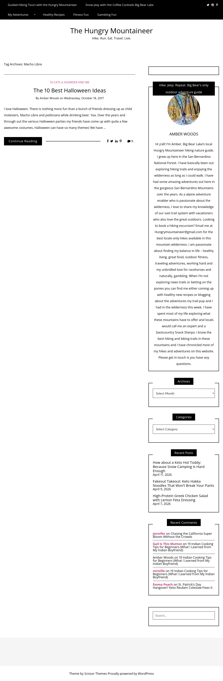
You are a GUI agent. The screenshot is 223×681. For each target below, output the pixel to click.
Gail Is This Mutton (167, 544)
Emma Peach (163, 584)
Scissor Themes (95, 673)
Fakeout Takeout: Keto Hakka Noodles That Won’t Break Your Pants (183, 483)
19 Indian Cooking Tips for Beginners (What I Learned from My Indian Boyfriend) (183, 547)
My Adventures (18, 15)
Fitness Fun (81, 15)
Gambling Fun (106, 15)
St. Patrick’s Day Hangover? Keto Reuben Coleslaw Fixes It (183, 586)
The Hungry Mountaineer (111, 30)
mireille (159, 571)
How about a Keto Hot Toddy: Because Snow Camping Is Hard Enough (179, 466)
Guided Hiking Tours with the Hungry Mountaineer (42, 5)
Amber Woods (49, 98)
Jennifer (159, 533)
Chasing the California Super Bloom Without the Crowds (182, 535)
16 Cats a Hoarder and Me (69, 82)
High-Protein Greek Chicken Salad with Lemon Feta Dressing (180, 498)
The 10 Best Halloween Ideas (69, 90)
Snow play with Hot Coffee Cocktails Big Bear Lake (120, 5)
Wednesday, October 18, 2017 (84, 98)
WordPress (146, 673)
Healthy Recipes (54, 15)
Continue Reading (23, 141)
